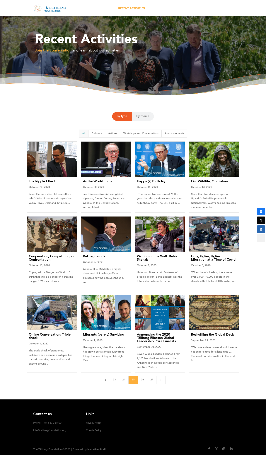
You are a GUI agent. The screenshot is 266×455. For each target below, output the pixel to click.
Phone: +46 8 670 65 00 (47, 423)
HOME (94, 8)
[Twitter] (261, 220)
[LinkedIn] (261, 229)
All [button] (83, 133)
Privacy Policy (93, 423)
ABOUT (108, 8)
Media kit (188, 8)
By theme (142, 116)
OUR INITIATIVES (161, 8)
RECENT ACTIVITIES (131, 8)
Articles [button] (112, 133)
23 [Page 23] (114, 380)
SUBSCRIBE (225, 8)
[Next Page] (161, 380)
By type (122, 116)
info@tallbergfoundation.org (49, 430)
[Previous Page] (105, 380)
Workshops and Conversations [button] (140, 133)
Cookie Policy (93, 430)
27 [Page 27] (151, 380)
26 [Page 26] (142, 380)
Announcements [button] (174, 133)
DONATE (206, 8)
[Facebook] (261, 211)
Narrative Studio (97, 449)
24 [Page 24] (123, 380)
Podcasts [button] (96, 133)
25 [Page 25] (133, 380)
